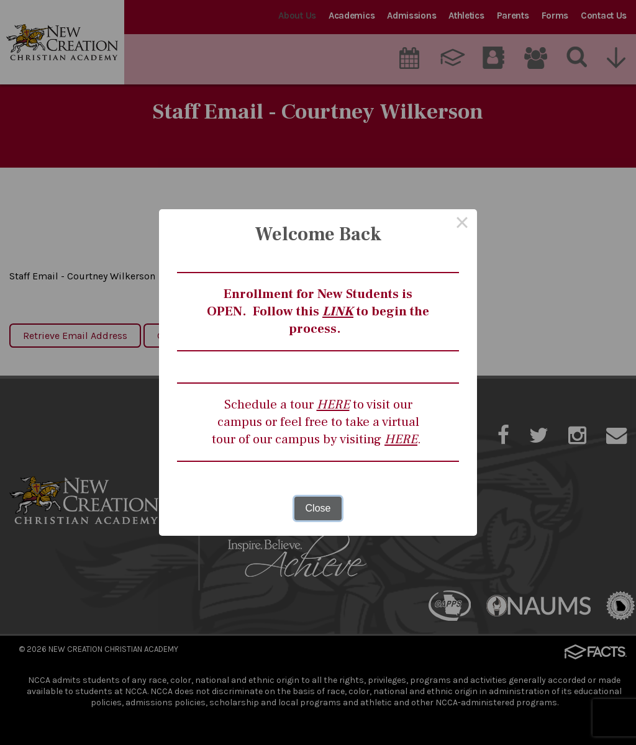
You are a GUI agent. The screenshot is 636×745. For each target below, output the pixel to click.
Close (318, 508)
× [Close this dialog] (462, 224)
